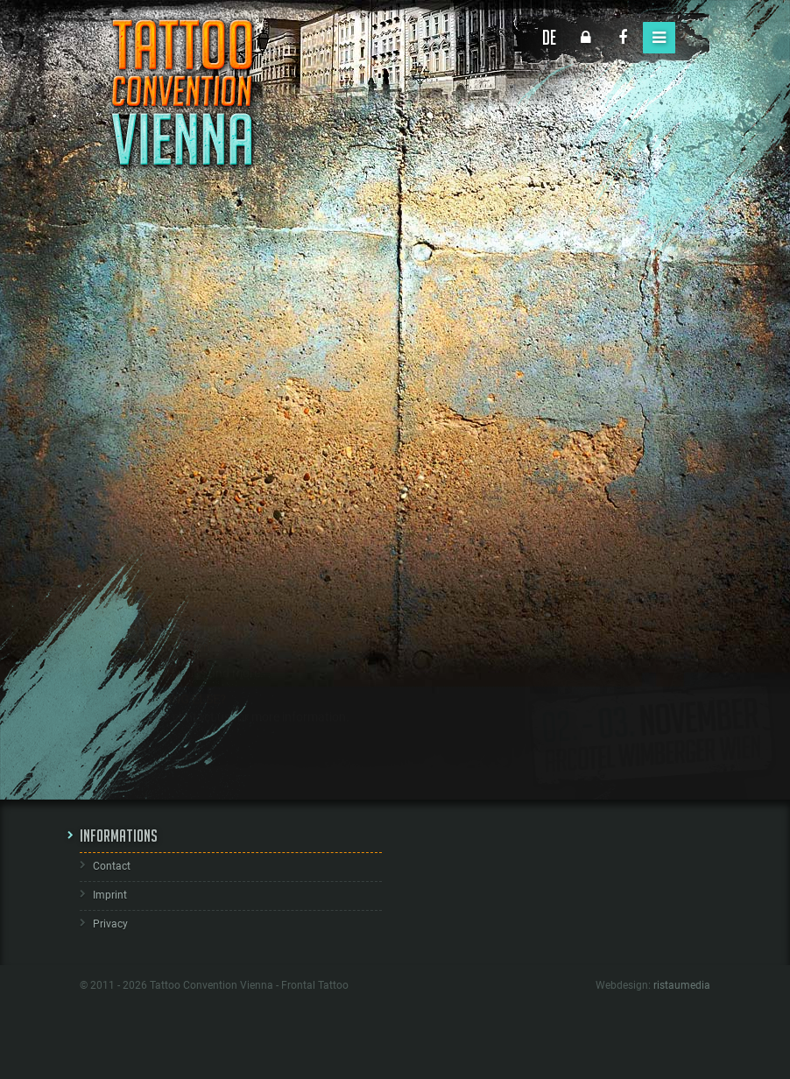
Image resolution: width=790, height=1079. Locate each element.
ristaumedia (681, 985)
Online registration (160, 664)
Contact (111, 866)
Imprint (110, 895)
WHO (143, 585)
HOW (143, 646)
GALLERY (155, 690)
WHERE (149, 497)
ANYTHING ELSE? (177, 716)
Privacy (110, 924)
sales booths (303, 620)
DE (549, 37)
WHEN (146, 541)
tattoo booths (194, 620)
